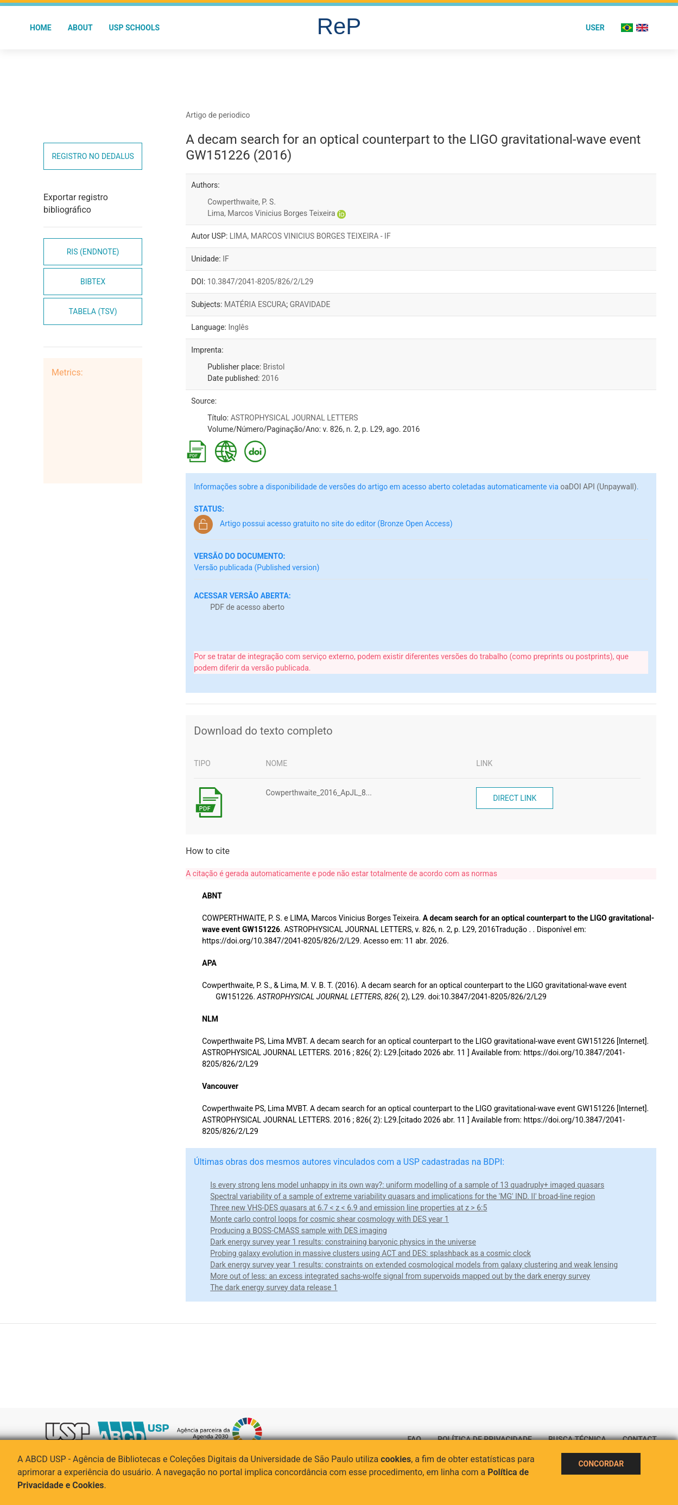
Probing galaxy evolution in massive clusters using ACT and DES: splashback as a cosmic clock (370, 1253)
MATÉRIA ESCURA (255, 304)
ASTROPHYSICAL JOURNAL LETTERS (294, 417)
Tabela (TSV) (93, 311)
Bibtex (92, 281)
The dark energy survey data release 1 (274, 1287)
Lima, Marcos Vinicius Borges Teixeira (271, 213)
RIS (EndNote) (93, 251)
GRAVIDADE (310, 304)
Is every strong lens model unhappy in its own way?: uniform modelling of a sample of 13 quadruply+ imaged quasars (407, 1185)
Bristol (274, 366)
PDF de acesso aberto (247, 607)
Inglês (238, 327)
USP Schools (134, 27)
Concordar (601, 1463)
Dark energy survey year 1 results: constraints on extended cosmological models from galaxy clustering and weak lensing (414, 1264)
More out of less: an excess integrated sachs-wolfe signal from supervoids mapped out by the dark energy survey (400, 1276)
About (80, 27)
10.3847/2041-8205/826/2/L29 (260, 281)
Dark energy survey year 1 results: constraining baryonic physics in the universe (343, 1242)
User (595, 27)
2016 (270, 378)
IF (226, 258)
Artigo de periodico (218, 115)
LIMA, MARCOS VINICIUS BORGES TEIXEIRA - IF (310, 236)
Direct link (514, 798)
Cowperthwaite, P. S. (241, 201)
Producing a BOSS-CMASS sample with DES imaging (298, 1230)
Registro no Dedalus (93, 156)
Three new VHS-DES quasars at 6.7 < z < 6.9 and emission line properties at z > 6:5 (348, 1207)
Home (41, 27)
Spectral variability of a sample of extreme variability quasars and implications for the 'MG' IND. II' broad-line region (402, 1196)
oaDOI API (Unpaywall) (598, 486)
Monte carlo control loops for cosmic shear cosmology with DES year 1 (329, 1219)
